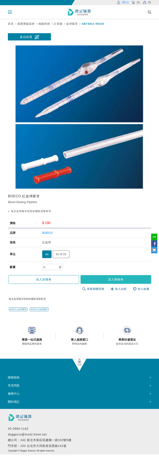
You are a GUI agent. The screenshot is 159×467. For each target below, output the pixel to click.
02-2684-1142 (18, 428)
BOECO (47, 232)
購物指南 (13, 377)
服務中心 (13, 393)
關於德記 (13, 401)
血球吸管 (72, 23)
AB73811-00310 (93, 23)
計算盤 (58, 23)
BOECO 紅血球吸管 (18, 309)
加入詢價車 (44, 279)
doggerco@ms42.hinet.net (27, 434)
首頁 (11, 23)
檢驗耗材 (44, 23)
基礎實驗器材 (26, 23)
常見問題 (13, 385)
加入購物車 (116, 279)
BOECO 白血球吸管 (39, 309)
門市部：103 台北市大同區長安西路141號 (37, 445)
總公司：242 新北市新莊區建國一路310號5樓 (39, 440)
